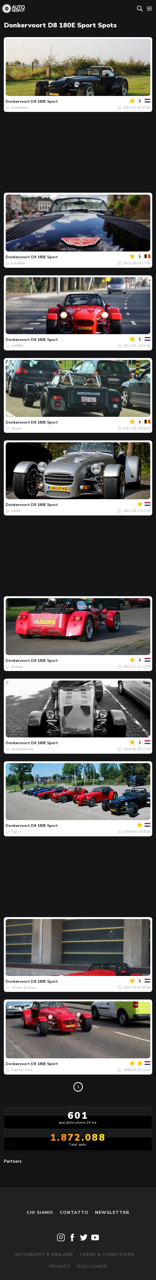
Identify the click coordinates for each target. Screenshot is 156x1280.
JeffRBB (17, 346)
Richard (17, 667)
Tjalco (16, 832)
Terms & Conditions (107, 1255)
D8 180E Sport (44, 101)
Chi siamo (40, 1212)
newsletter (112, 1212)
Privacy (59, 1266)
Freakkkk (18, 263)
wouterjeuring (22, 749)
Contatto (74, 1212)
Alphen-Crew (22, 1070)
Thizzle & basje (23, 987)
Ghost (16, 428)
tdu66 (15, 511)
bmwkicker (19, 107)
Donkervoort (18, 101)
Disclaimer (92, 1266)
